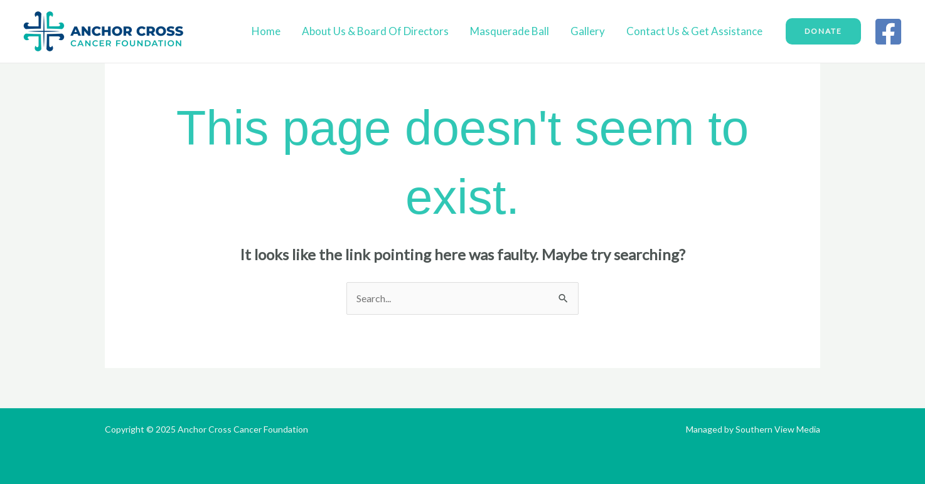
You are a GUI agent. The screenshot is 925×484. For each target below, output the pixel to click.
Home (266, 31)
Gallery (587, 31)
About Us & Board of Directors (375, 31)
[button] (823, 31)
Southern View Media (777, 429)
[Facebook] (888, 31)
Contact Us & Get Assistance (694, 31)
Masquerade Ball (509, 31)
